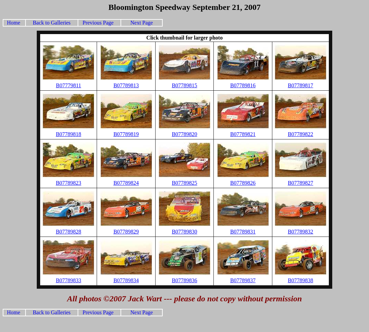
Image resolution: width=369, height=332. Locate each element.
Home (15, 23)
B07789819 (126, 134)
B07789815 (184, 85)
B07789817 (300, 85)
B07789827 (300, 183)
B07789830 (184, 232)
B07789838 (300, 280)
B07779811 (68, 85)
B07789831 (243, 232)
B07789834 (126, 280)
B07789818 (68, 134)
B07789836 (184, 280)
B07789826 (243, 183)
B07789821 (243, 134)
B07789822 (300, 134)
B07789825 (184, 183)
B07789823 (68, 183)
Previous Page (98, 23)
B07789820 (184, 134)
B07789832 (300, 232)
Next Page (141, 23)
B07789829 (126, 232)
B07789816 (243, 85)
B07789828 (68, 232)
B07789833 (68, 280)
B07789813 (126, 85)
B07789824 (126, 183)
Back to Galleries (51, 23)
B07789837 (243, 280)
